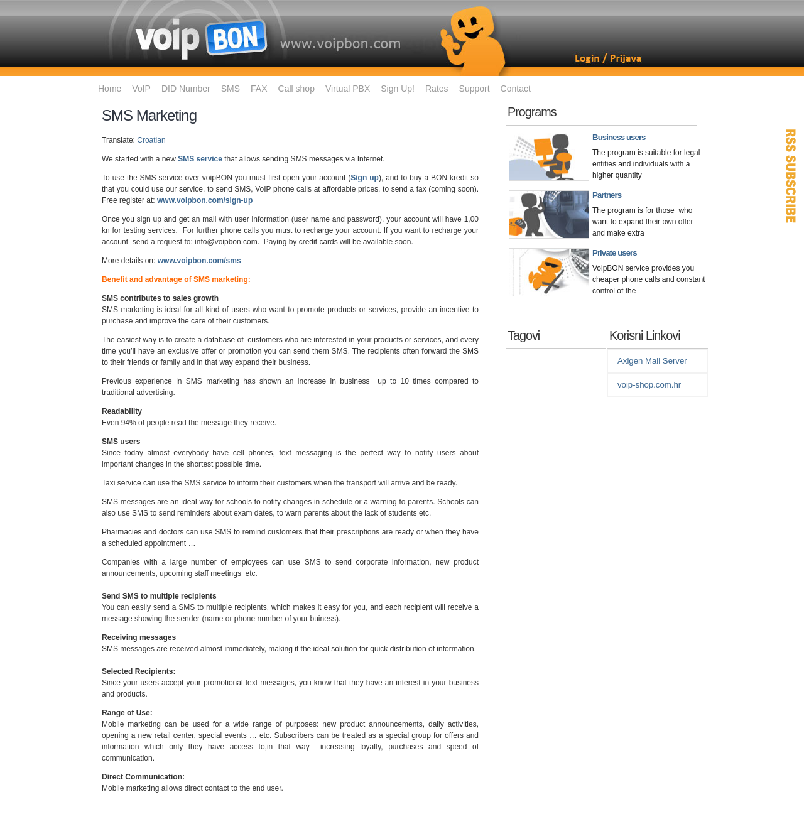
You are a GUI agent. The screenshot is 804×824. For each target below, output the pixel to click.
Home (109, 89)
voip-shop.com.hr (649, 384)
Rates (436, 89)
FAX (259, 89)
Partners (606, 195)
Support (474, 89)
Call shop (296, 89)
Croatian (151, 140)
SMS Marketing (149, 115)
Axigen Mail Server (652, 361)
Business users (619, 137)
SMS (230, 89)
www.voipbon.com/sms (199, 260)
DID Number (185, 89)
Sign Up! (398, 89)
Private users (614, 253)
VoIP (141, 89)
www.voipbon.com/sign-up (205, 200)
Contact (516, 89)
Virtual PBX (347, 89)
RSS (791, 176)
